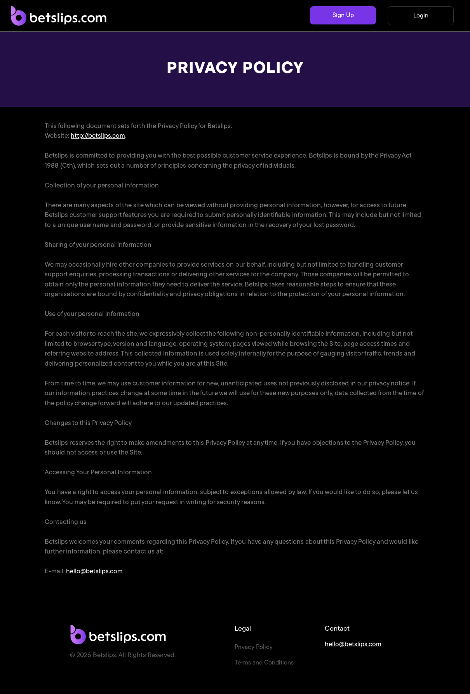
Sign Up (343, 15)
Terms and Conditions (264, 663)
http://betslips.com (98, 136)
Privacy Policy (254, 647)
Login (420, 16)
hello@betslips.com (94, 571)
